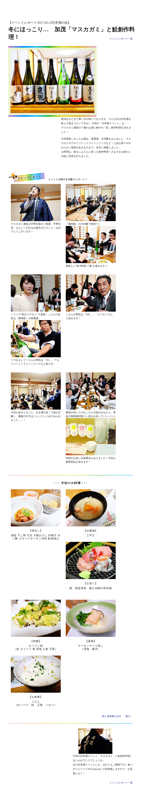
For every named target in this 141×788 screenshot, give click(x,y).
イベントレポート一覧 (121, 783)
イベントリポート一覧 (121, 38)
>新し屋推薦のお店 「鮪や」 (117, 716)
